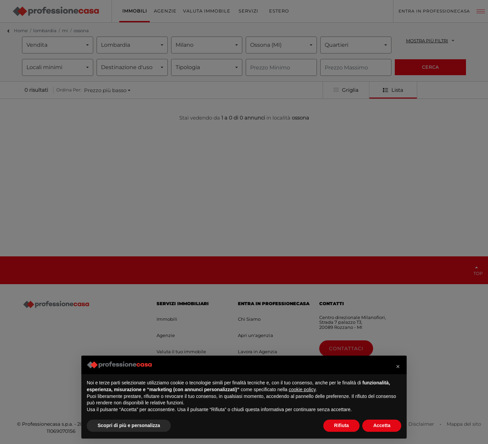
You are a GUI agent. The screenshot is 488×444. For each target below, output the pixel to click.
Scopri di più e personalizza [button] (129, 425)
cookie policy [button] (302, 389)
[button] (397, 366)
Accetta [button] (381, 425)
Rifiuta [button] (341, 425)
